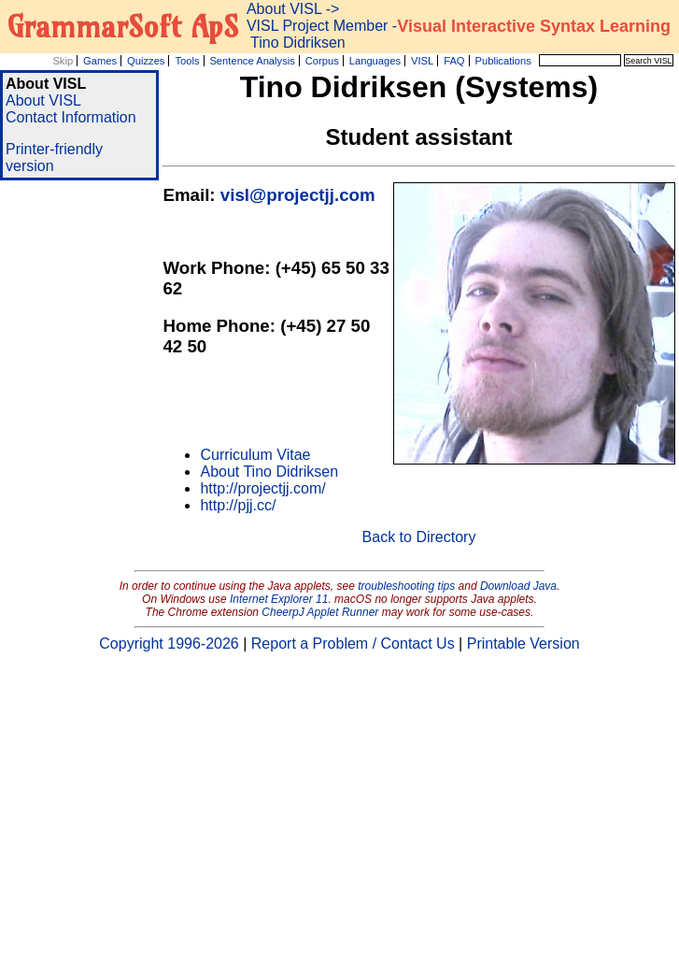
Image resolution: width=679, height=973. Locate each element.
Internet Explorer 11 (279, 599)
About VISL (43, 100)
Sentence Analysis (251, 60)
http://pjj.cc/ (238, 505)
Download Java (518, 586)
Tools (187, 60)
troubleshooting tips (406, 586)
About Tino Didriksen (269, 471)
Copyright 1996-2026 (168, 643)
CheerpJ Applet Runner (320, 612)
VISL (422, 60)
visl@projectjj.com (297, 195)
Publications (502, 60)
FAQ (454, 60)
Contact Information (71, 117)
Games (100, 60)
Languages (375, 60)
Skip (62, 60)
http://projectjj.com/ (262, 488)
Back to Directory (419, 537)
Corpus (322, 60)
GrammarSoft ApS (122, 26)
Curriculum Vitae (255, 455)
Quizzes (145, 60)
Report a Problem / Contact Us (353, 643)
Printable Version (523, 643)
